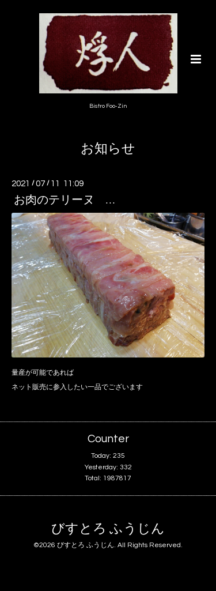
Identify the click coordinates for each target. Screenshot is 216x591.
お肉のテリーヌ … (64, 200)
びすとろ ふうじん (108, 529)
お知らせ (108, 149)
